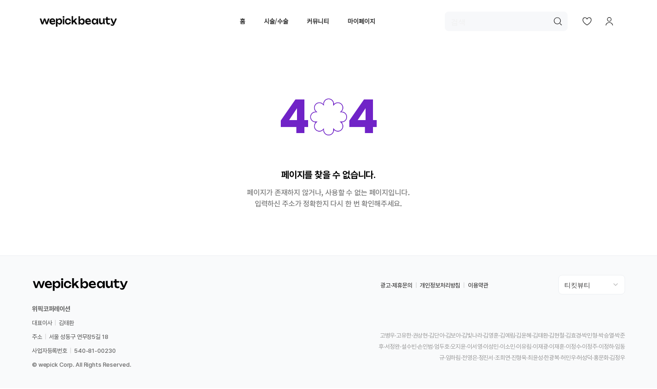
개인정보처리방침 (440, 286)
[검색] (506, 22)
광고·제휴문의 (396, 286)
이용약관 (478, 286)
